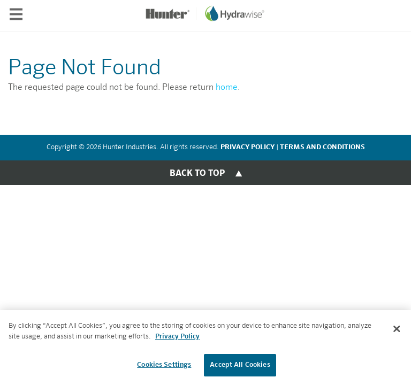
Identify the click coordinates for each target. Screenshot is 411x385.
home (227, 87)
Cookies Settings (164, 365)
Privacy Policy (177, 337)
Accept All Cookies (240, 365)
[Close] (396, 329)
